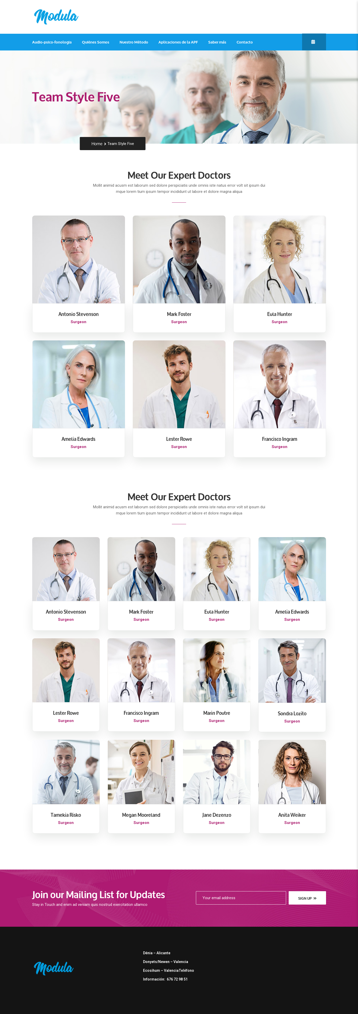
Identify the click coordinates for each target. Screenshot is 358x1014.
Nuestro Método (134, 42)
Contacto (245, 42)
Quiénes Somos (95, 42)
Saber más (217, 42)
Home (96, 144)
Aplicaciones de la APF (178, 42)
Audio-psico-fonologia (52, 42)
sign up (307, 898)
